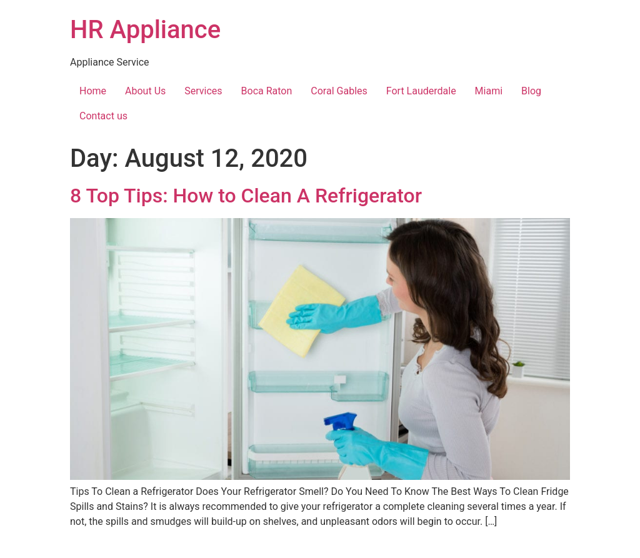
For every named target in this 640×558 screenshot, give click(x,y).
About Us (145, 91)
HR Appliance (145, 29)
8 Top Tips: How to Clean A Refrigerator (246, 195)
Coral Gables (339, 91)
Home (92, 91)
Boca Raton (266, 91)
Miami (488, 91)
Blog (531, 91)
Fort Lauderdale (421, 91)
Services (203, 91)
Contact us (103, 116)
